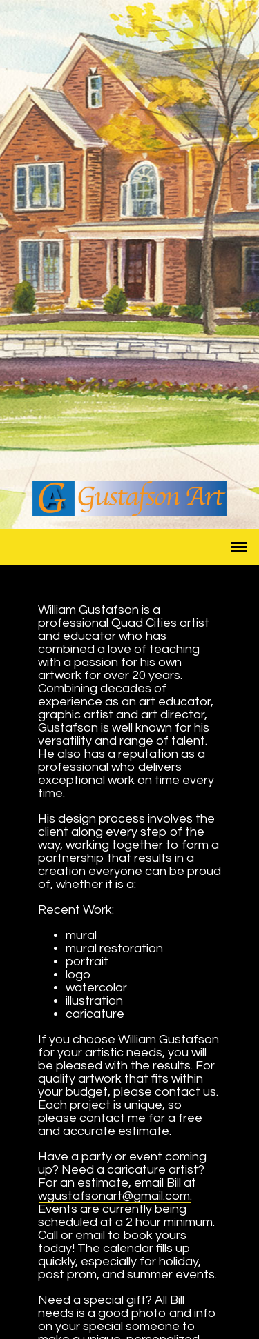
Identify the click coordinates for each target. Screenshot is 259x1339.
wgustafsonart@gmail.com (114, 1195)
